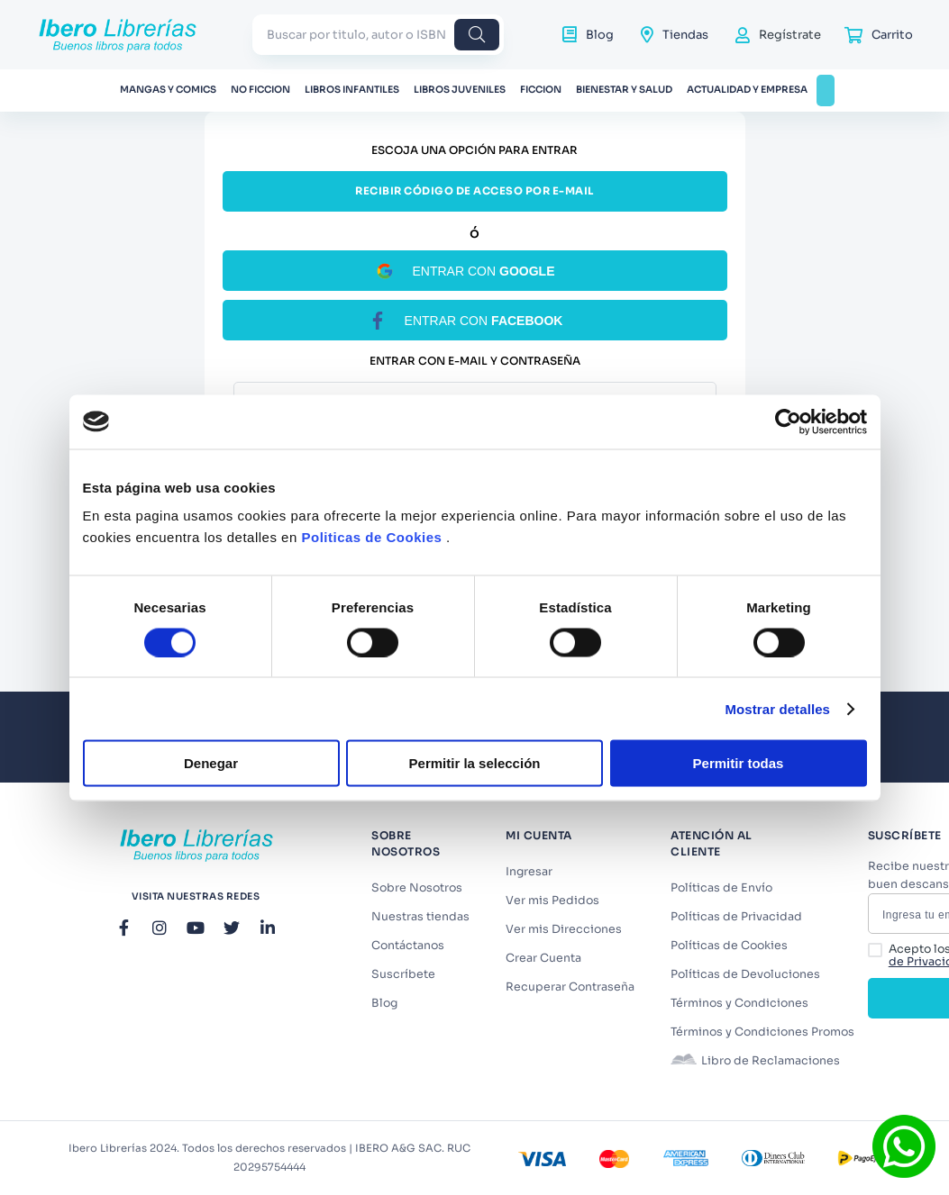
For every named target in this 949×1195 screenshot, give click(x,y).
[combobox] (378, 34)
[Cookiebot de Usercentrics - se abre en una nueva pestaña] (788, 421)
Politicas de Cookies (371, 537)
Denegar (211, 763)
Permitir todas (738, 763)
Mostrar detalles (777, 708)
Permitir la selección (475, 763)
